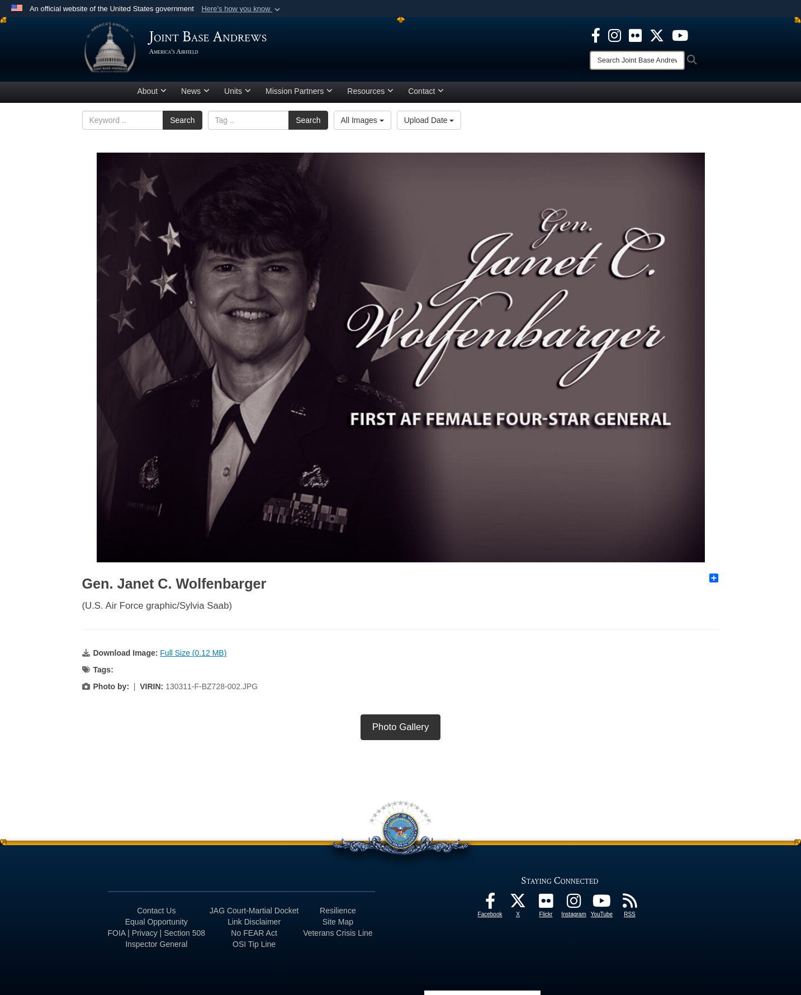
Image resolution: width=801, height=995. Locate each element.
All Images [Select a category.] (362, 120)
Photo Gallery (400, 727)
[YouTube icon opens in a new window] (680, 34)
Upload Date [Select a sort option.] (429, 120)
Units (237, 91)
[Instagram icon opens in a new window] (614, 34)
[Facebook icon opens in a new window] (595, 34)
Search (182, 120)
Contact (426, 91)
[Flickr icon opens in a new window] (635, 34)
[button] (241, 9)
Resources (370, 91)
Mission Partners (299, 91)
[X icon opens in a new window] (657, 34)
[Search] (637, 60)
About (152, 91)
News (195, 91)
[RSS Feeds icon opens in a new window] (630, 903)
